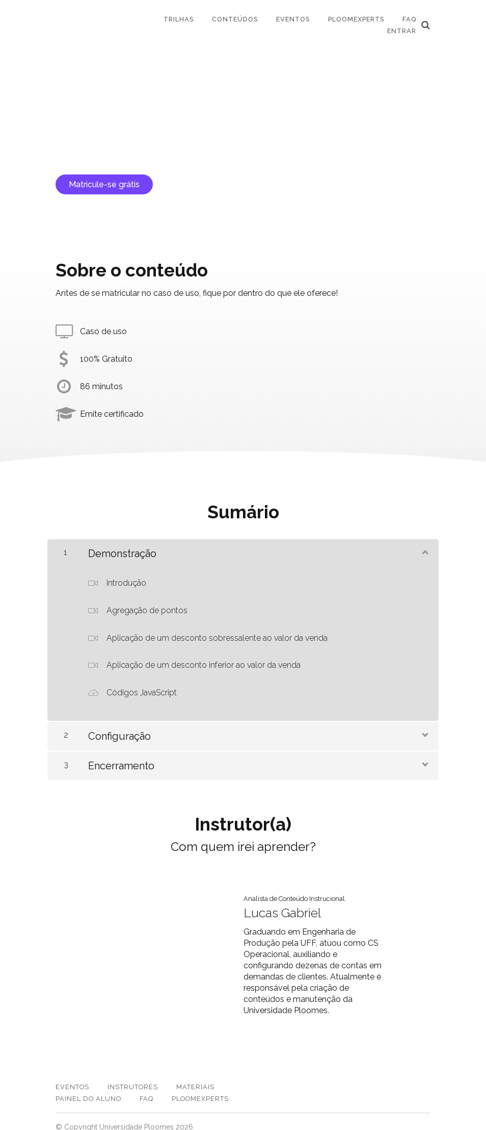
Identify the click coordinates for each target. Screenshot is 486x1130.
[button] (425, 25)
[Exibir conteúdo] (424, 551)
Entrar (401, 31)
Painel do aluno (88, 1088)
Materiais (195, 1077)
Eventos (293, 19)
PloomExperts (200, 1088)
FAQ (409, 19)
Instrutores (132, 1077)
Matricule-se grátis (104, 184)
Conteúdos (235, 19)
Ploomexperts (356, 19)
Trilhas (179, 19)
